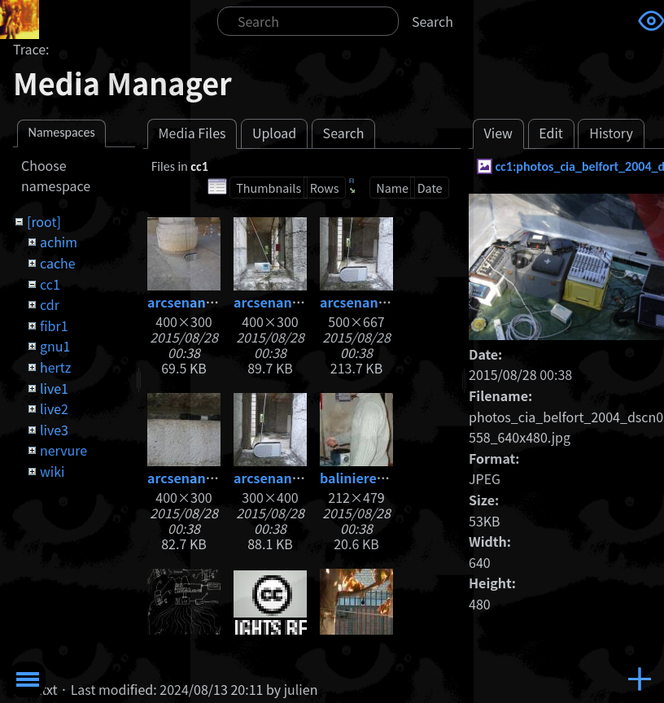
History (611, 132)
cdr (49, 304)
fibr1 (54, 325)
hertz (55, 367)
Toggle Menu (27, 679)
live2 (54, 408)
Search (432, 21)
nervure (63, 450)
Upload (274, 132)
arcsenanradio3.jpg (209, 477)
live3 (54, 429)
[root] (44, 221)
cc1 (50, 284)
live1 (54, 388)
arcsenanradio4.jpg (296, 477)
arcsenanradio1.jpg (209, 302)
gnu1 (55, 346)
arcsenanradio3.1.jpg (388, 302)
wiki (52, 471)
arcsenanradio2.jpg (296, 302)
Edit (551, 132)
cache (58, 263)
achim (58, 241)
